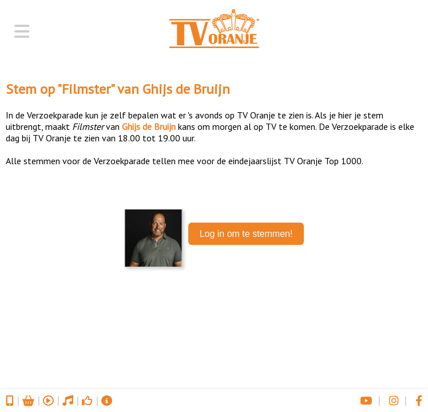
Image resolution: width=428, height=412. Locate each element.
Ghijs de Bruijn (186, 89)
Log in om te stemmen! (246, 234)
